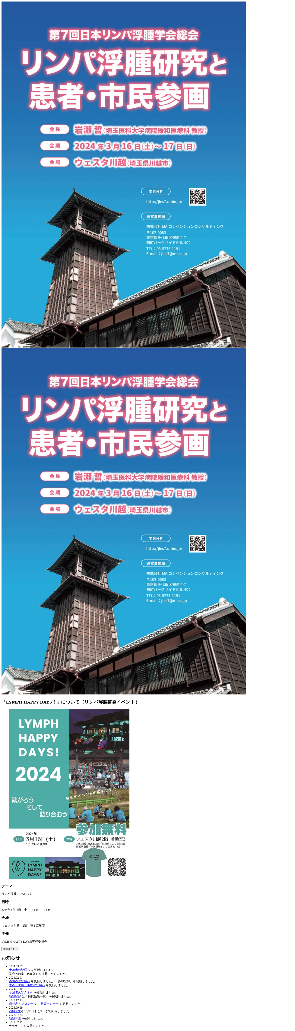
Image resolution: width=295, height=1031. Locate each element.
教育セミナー (50, 1003)
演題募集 (15, 1011)
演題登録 (15, 996)
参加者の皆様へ (19, 969)
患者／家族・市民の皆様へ (27, 985)
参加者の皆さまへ (21, 992)
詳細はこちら (10, 949)
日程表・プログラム (23, 1003)
